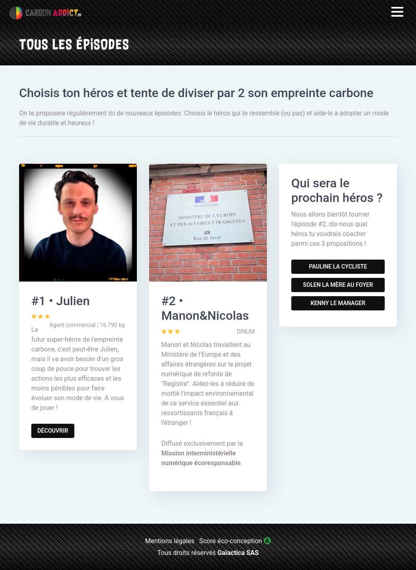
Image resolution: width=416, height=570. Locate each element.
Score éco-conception (235, 541)
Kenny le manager (338, 303)
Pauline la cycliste (338, 266)
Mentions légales (169, 541)
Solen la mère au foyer (338, 285)
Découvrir (52, 430)
